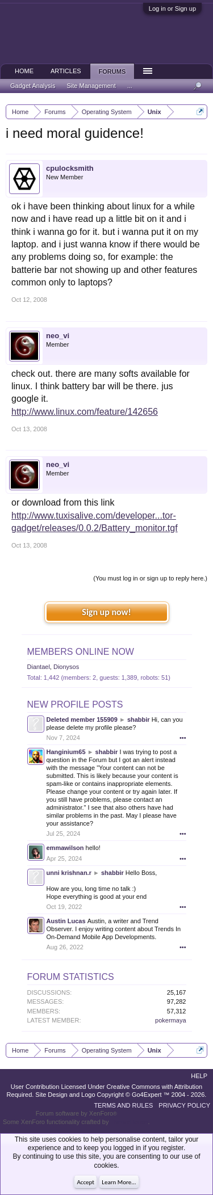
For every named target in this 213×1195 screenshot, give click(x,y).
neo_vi (57, 335)
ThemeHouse (129, 1121)
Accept (85, 1182)
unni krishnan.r (69, 872)
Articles (66, 71)
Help (199, 1075)
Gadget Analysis (33, 85)
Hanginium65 (66, 751)
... (129, 85)
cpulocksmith (70, 168)
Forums (112, 71)
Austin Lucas (66, 921)
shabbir (138, 719)
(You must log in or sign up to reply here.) (150, 578)
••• (182, 737)
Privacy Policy (184, 1105)
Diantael (38, 666)
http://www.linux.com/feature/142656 (84, 411)
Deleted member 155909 (82, 719)
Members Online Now (80, 652)
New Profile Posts (75, 704)
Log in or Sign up (172, 8)
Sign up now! (106, 612)
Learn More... (119, 1182)
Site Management (91, 85)
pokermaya (170, 1020)
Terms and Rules (123, 1105)
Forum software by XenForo (76, 1113)
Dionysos (66, 666)
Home (24, 71)
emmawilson (65, 847)
